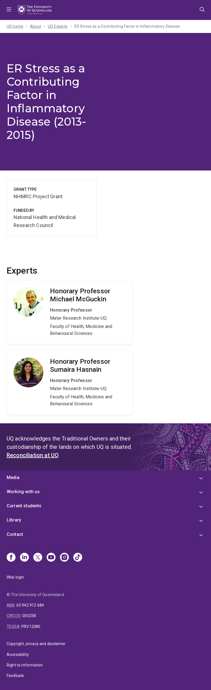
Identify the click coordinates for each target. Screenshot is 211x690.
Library (14, 520)
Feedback (15, 675)
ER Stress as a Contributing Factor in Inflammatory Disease (127, 26)
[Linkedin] (24, 558)
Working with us (23, 491)
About (35, 26)
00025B (29, 615)
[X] (37, 558)
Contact (15, 534)
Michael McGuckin (69, 312)
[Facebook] (11, 558)
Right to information (25, 665)
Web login (15, 577)
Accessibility (18, 654)
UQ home (15, 26)
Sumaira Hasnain (69, 382)
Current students (24, 505)
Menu (9, 10)
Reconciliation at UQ (33, 455)
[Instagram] (64, 558)
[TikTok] (77, 558)
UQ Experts (58, 26)
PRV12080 (30, 626)
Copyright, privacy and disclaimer (36, 643)
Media (13, 477)
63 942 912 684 (30, 605)
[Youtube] (51, 558)
